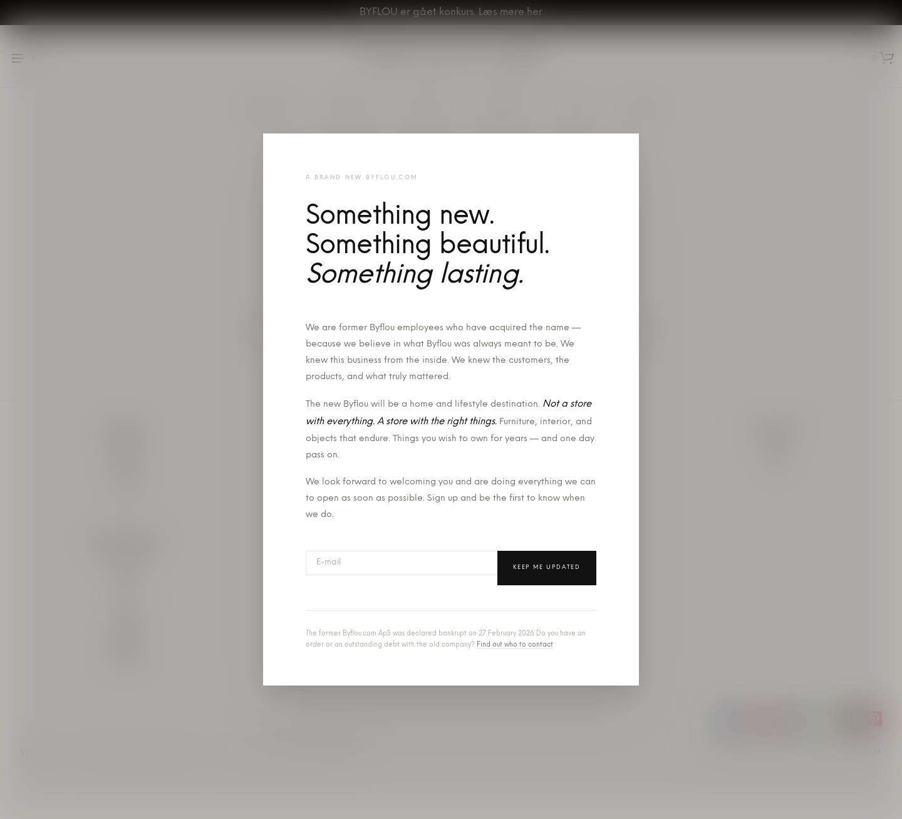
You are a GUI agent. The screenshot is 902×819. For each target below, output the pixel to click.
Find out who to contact (515, 645)
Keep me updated (547, 567)
